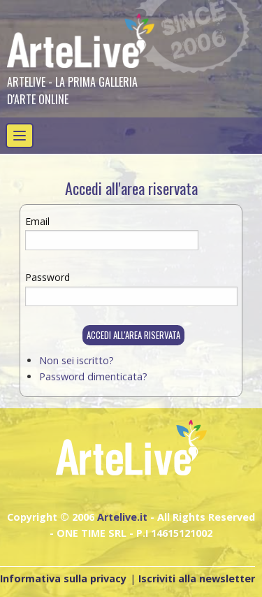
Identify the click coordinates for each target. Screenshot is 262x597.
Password (47, 277)
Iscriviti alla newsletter (196, 578)
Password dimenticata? (93, 376)
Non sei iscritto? (76, 360)
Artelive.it (122, 517)
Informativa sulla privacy (63, 578)
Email (37, 221)
